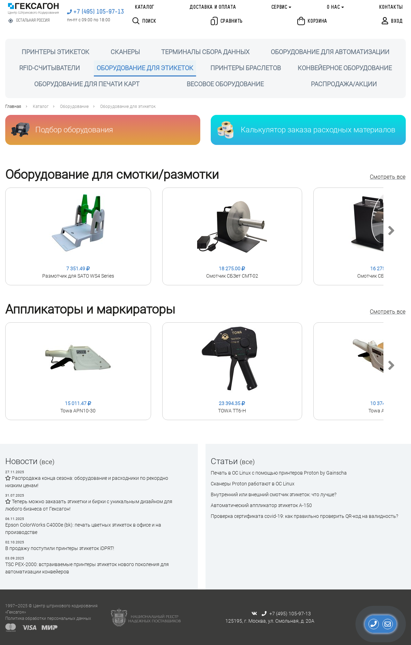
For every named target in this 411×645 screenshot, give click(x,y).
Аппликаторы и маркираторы (90, 309)
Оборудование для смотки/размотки (112, 174)
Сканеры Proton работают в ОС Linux (252, 483)
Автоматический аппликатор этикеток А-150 (261, 505)
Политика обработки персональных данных (48, 618)
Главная (13, 106)
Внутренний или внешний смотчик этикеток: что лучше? (273, 494)
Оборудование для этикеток (128, 106)
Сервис (279, 7)
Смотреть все (387, 177)
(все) (46, 462)
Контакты (391, 7)
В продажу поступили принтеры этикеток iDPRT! (59, 548)
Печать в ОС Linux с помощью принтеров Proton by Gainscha (279, 473)
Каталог (144, 7)
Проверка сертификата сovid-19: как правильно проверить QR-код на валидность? (304, 516)
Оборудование (74, 106)
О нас (333, 7)
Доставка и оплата (212, 7)
